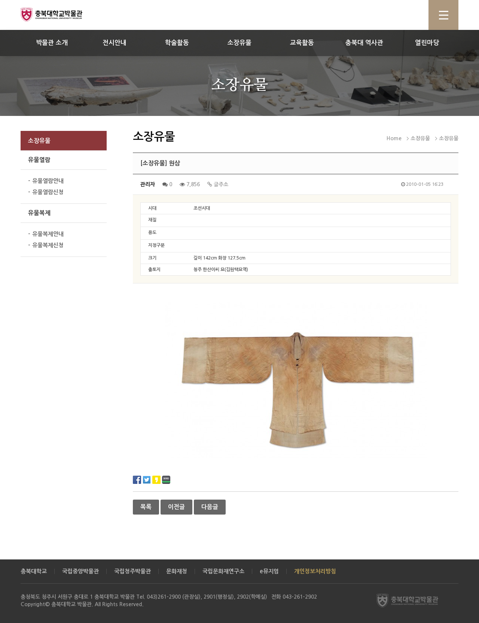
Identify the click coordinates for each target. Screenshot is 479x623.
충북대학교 (34, 571)
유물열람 (39, 160)
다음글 (209, 507)
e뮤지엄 (269, 571)
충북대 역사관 (364, 43)
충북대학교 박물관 (60, 14)
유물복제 (39, 213)
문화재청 (176, 571)
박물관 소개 (52, 43)
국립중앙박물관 (80, 571)
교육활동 (302, 43)
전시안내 (114, 43)
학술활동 (177, 43)
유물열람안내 (48, 181)
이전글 (176, 507)
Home (394, 138)
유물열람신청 (48, 192)
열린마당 (427, 43)
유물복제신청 (48, 245)
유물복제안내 (48, 234)
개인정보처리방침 (315, 571)
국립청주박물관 (132, 571)
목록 (146, 507)
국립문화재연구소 (223, 571)
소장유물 (239, 43)
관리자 (147, 184)
